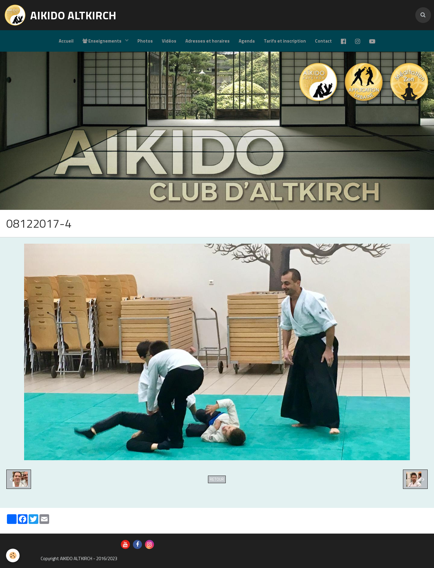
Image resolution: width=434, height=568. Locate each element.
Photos (145, 40)
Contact (323, 40)
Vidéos (169, 40)
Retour (217, 479)
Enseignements (102, 40)
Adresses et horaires (207, 40)
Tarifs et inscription (285, 40)
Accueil (66, 40)
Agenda (247, 40)
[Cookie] (13, 555)
